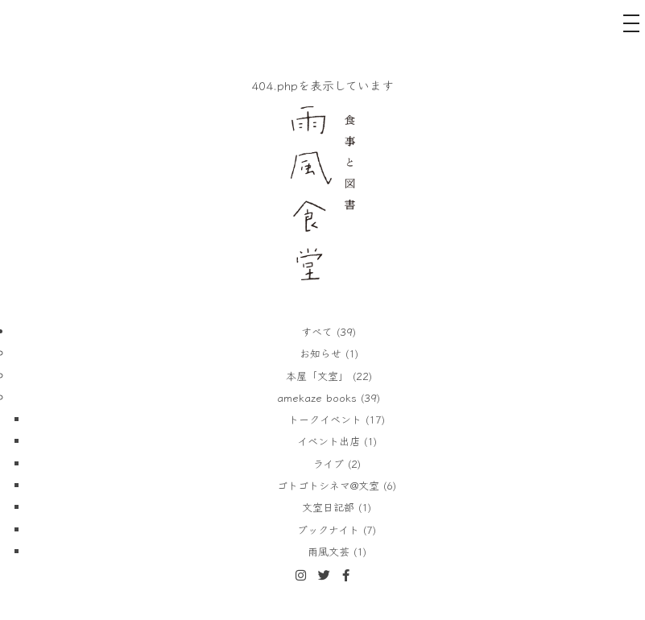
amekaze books (317, 397)
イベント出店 (328, 440)
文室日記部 (328, 507)
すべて (317, 331)
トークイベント (325, 419)
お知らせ (320, 353)
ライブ (328, 463)
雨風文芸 (328, 551)
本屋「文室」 (317, 375)
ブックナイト (328, 529)
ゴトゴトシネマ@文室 (328, 485)
